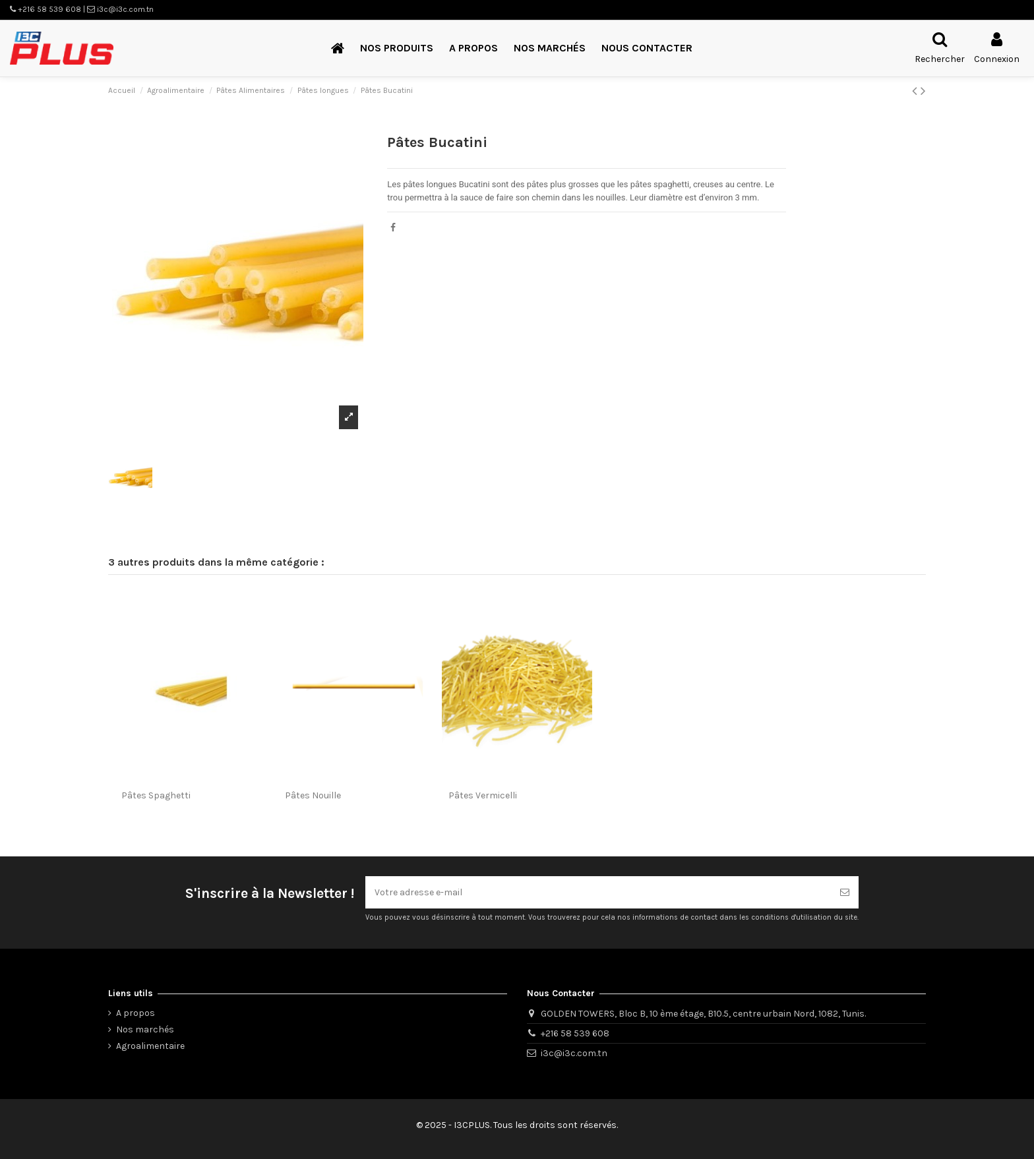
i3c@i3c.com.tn (574, 1053)
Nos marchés (145, 1029)
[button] (396, 48)
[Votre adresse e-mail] (598, 892)
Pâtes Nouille (313, 795)
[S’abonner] (845, 892)
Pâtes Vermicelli (482, 795)
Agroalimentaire (150, 1046)
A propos (135, 1013)
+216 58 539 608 (575, 1033)
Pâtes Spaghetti (156, 795)
